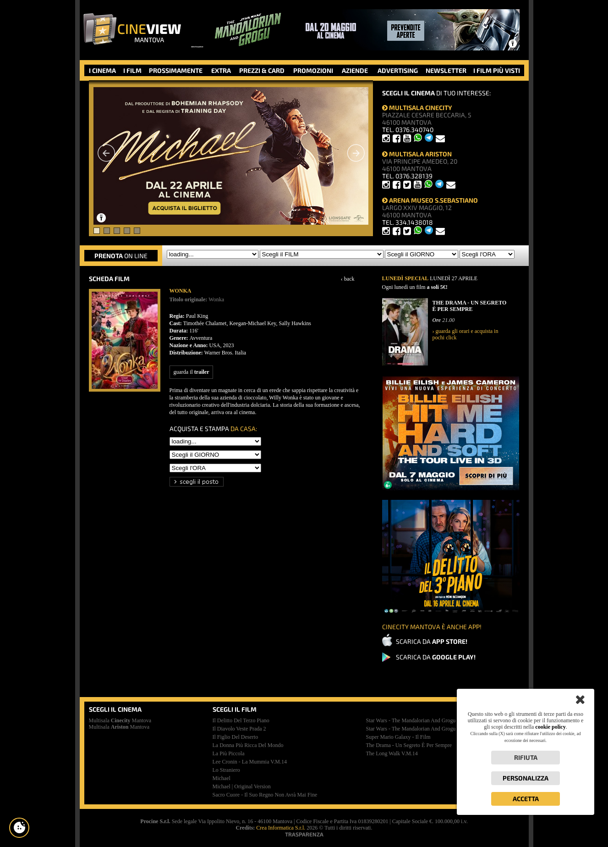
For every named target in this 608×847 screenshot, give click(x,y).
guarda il (191, 372)
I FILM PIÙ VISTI (496, 70)
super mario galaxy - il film (398, 737)
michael (221, 778)
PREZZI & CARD (262, 70)
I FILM (132, 70)
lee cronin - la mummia (250, 761)
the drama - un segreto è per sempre (409, 745)
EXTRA (221, 70)
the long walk (392, 753)
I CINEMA (102, 70)
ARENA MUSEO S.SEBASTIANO (430, 200)
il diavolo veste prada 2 (239, 728)
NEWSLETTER (446, 70)
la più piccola (229, 753)
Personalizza (525, 778)
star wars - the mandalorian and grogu (411, 720)
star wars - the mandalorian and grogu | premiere (423, 728)
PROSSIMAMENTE (176, 70)
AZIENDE (355, 70)
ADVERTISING (398, 70)
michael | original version (242, 786)
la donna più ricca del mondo (248, 745)
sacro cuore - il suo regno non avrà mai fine (265, 795)
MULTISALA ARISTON (417, 154)
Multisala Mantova (120, 720)
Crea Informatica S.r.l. (280, 828)
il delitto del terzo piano (241, 720)
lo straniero (226, 770)
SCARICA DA (431, 641)
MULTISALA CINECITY (417, 107)
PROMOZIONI (313, 70)
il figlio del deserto (235, 737)
